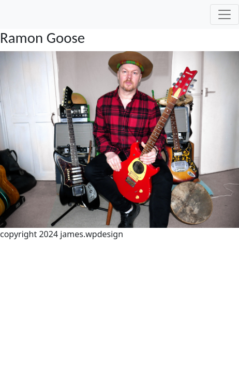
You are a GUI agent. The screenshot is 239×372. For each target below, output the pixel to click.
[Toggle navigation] (224, 14)
